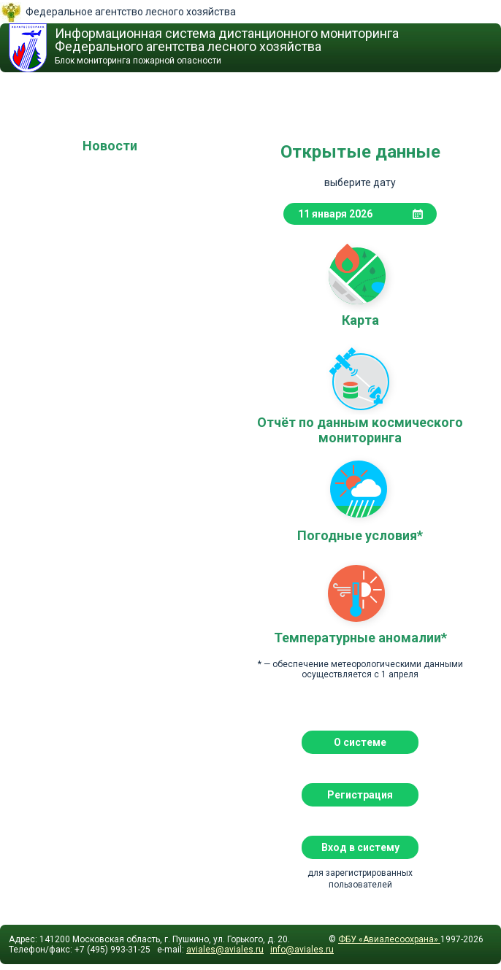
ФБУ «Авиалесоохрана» (389, 939)
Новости (110, 145)
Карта (360, 275)
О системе (360, 742)
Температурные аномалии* (360, 593)
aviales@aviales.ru (225, 949)
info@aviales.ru (302, 949)
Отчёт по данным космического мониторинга (360, 378)
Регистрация (360, 795)
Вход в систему (360, 847)
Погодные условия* (360, 491)
